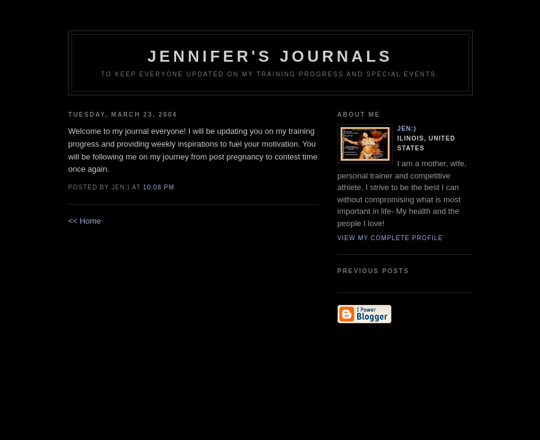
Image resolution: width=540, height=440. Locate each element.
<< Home (84, 221)
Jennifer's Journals (270, 56)
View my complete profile (390, 238)
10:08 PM (158, 187)
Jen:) (407, 128)
